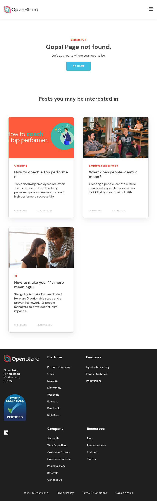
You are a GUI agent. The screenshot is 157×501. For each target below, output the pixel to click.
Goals (51, 374)
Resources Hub (96, 445)
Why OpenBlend (57, 445)
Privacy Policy (65, 493)
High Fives (53, 415)
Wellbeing (53, 394)
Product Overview (58, 367)
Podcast (92, 452)
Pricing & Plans (56, 466)
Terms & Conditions (94, 493)
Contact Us (54, 479)
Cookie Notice (124, 493)
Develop (52, 380)
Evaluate (52, 401)
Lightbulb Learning (97, 367)
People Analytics (96, 374)
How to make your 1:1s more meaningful (39, 284)
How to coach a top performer (41, 174)
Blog (89, 438)
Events (91, 459)
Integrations (93, 380)
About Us (53, 438)
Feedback (53, 408)
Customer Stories (58, 452)
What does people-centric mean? (113, 174)
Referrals (52, 473)
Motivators (54, 388)
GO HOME (79, 66)
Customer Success (59, 459)
